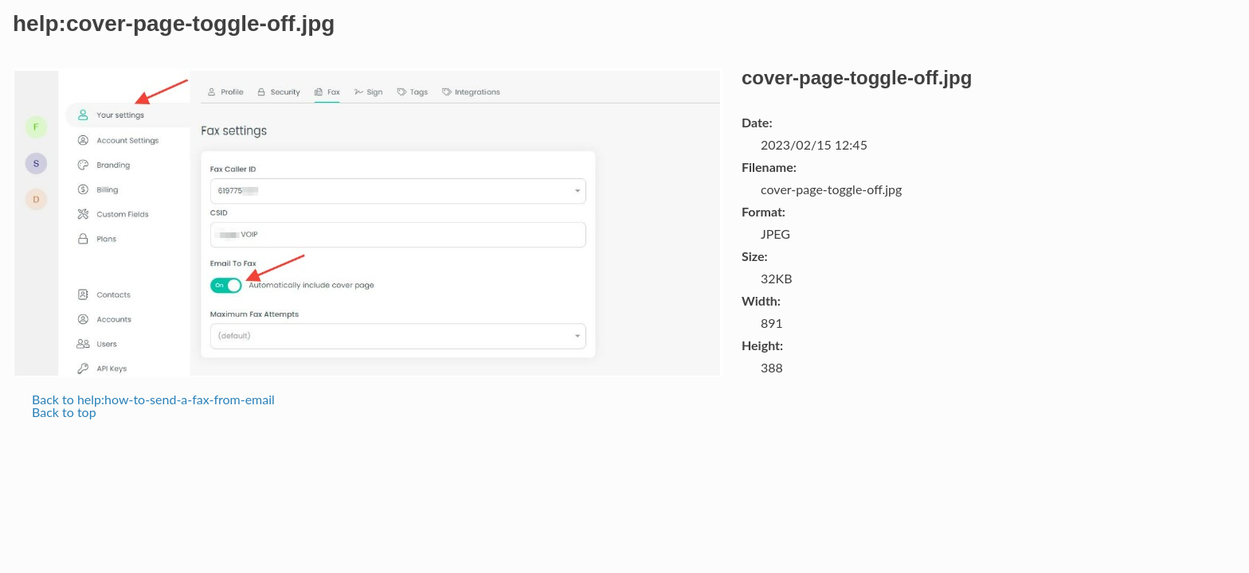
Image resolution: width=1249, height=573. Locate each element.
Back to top (64, 411)
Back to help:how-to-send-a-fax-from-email (153, 399)
